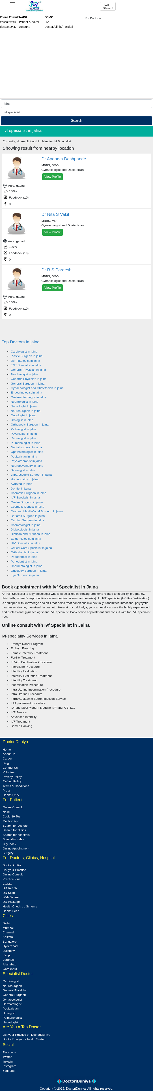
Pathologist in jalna (23, 429)
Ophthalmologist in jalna (27, 452)
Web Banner (11, 897)
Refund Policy (12, 781)
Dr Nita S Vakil (55, 214)
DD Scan (9, 892)
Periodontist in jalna (24, 561)
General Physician (15, 990)
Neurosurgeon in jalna (26, 411)
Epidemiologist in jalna (26, 538)
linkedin (8, 1061)
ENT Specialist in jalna (26, 365)
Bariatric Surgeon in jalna (28, 516)
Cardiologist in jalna (24, 351)
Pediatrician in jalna (24, 456)
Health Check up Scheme (20, 906)
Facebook (9, 1052)
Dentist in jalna (21, 488)
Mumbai (8, 928)
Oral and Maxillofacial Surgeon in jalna (37, 511)
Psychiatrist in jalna (24, 433)
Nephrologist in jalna (24, 401)
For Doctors (94, 18)
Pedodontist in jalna (24, 556)
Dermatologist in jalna (25, 360)
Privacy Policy (12, 777)
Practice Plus (11, 879)
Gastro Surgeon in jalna (27, 502)
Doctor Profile (12, 865)
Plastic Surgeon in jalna (27, 356)
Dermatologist (12, 1004)
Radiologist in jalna (23, 438)
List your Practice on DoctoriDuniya (26, 1034)
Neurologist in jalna (24, 406)
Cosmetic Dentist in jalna (27, 506)
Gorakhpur (10, 969)
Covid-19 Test (12, 816)
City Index (9, 844)
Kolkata (8, 937)
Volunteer (9, 772)
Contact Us (10, 767)
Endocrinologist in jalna (26, 392)
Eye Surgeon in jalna (25, 575)
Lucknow (9, 950)
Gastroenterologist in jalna (28, 397)
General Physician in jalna (28, 369)
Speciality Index (13, 839)
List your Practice (14, 870)
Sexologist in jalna (23, 470)
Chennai (8, 932)
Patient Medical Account (29, 22)
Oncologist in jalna (23, 415)
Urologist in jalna (22, 420)
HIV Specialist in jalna (25, 543)
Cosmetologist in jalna (26, 525)
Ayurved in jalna (21, 484)
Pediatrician (11, 1008)
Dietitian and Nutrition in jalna (30, 534)
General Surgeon (14, 995)
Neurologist (10, 1022)
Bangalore (10, 941)
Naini (6, 812)
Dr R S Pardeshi (57, 269)
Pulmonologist (12, 1017)
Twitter (7, 1057)
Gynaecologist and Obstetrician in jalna (37, 388)
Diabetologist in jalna (25, 529)
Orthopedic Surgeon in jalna (30, 424)
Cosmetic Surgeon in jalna (28, 493)
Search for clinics (14, 830)
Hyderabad (10, 946)
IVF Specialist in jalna (25, 497)
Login (107, 6)
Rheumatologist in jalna (26, 566)
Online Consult (13, 807)
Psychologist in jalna (24, 374)
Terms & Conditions (16, 786)
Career (7, 758)
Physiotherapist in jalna (26, 461)
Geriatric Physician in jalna (29, 379)
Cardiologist (11, 981)
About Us (9, 754)
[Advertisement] (76, 64)
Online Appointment (16, 848)
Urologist (9, 1013)
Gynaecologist (12, 999)
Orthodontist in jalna (24, 552)
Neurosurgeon (12, 986)
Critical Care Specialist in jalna (31, 548)
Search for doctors (15, 825)
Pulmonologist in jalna (25, 443)
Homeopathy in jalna (25, 479)
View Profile (52, 176)
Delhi (6, 923)
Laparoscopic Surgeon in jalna (31, 474)
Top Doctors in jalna (21, 342)
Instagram (9, 1066)
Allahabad (9, 964)
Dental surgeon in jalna (26, 447)
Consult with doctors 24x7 (9, 22)
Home (7, 749)
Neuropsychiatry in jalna (27, 465)
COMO (7, 883)
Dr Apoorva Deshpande (63, 158)
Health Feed (11, 911)
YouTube (9, 1070)
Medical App (11, 821)
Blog (6, 763)
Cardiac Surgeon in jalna (27, 520)
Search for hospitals (16, 834)
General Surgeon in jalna (27, 383)
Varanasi (9, 959)
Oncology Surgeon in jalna (28, 570)
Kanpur (8, 955)
